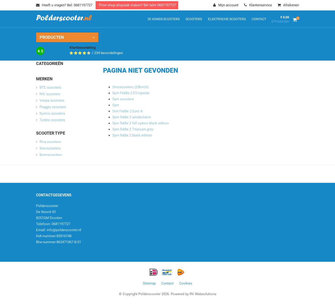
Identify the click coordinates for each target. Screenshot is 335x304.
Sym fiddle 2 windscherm (131, 117)
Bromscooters (51, 155)
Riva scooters (50, 142)
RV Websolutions (203, 294)
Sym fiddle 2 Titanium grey (132, 129)
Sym (115, 105)
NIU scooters (50, 94)
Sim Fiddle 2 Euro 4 (127, 111)
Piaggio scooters (53, 107)
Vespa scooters (52, 100)
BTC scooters (50, 87)
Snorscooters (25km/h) (130, 87)
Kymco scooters (52, 113)
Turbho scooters (52, 120)
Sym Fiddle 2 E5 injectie (130, 93)
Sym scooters (123, 99)
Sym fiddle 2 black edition (132, 135)
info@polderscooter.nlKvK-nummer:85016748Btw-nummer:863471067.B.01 (58, 236)
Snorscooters (50, 148)
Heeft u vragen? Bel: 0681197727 (64, 5)
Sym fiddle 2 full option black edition (140, 123)
